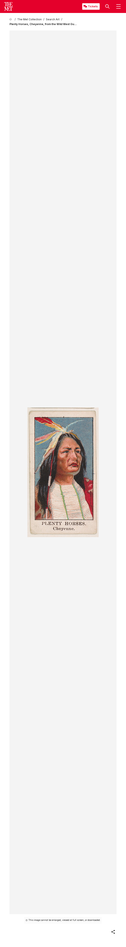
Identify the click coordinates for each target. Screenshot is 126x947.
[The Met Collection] (29, 19)
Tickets (93, 6)
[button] (107, 6)
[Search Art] (53, 19)
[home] (11, 19)
